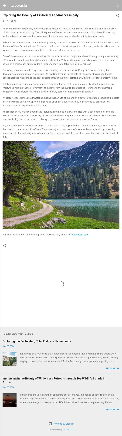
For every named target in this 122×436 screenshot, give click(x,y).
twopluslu (18, 5)
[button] (117, 16)
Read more (112, 368)
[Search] (117, 6)
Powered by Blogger (61, 423)
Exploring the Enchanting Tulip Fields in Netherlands (37, 341)
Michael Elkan (68, 430)
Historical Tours (80, 234)
